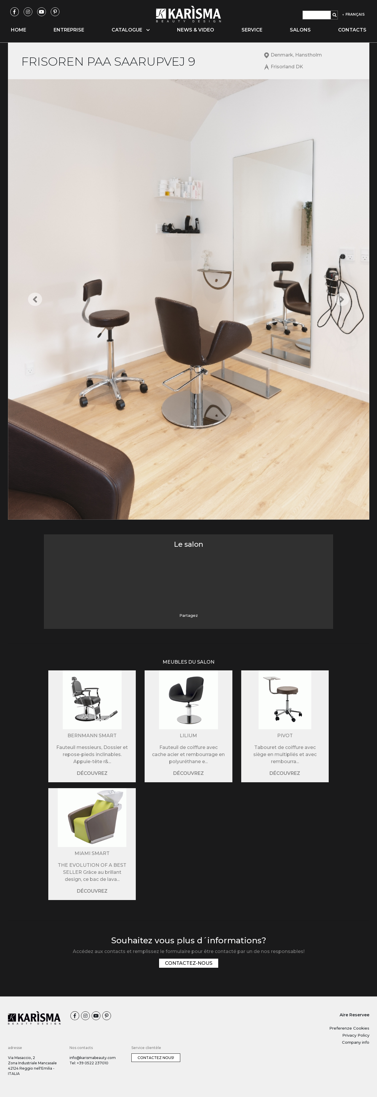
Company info (355, 1042)
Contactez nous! (156, 1057)
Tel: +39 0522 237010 (89, 1063)
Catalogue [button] (131, 30)
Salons (300, 30)
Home (18, 30)
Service (252, 30)
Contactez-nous (188, 963)
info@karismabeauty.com (93, 1057)
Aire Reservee (354, 1015)
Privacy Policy (355, 1035)
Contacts (352, 30)
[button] (35, 299)
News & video (195, 30)
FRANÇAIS (355, 14)
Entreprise (69, 30)
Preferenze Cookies (349, 1028)
